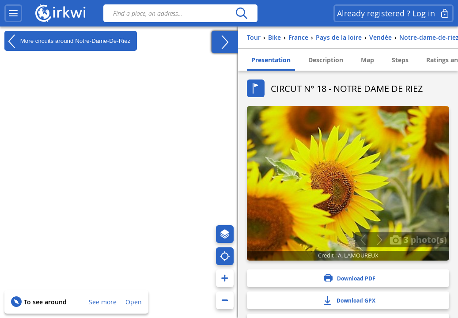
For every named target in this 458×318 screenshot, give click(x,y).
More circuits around (67, 41)
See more (103, 302)
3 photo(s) (418, 239)
